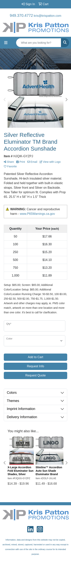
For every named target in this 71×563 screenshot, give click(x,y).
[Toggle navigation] (6, 42)
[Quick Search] (38, 42)
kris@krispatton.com (47, 15)
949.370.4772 (21, 15)
